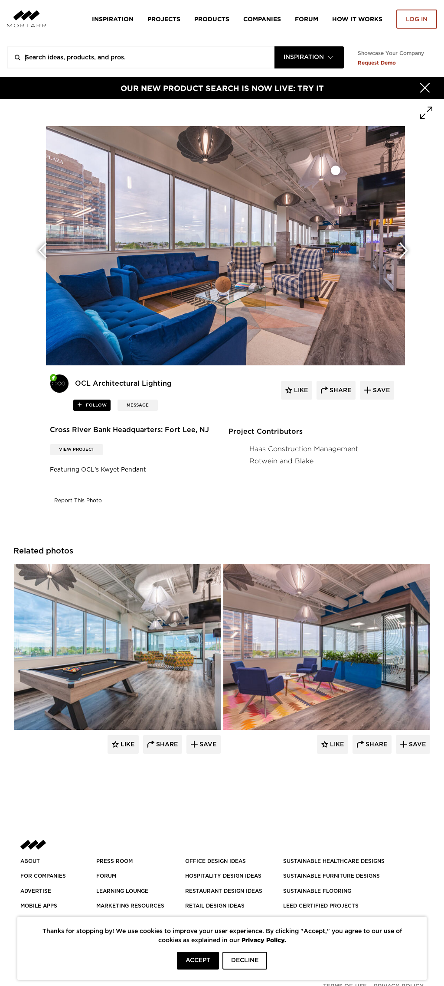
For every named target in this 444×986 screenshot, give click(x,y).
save (380, 390)
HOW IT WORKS (357, 19)
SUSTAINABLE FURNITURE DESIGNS (331, 876)
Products (211, 19)
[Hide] (425, 88)
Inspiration (113, 19)
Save (207, 745)
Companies (262, 19)
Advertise (35, 891)
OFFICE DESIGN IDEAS (215, 861)
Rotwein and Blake (281, 461)
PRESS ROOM (114, 861)
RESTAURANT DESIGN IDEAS (223, 891)
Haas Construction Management (303, 448)
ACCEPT (198, 960)
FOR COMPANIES (43, 876)
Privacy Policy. (264, 940)
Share (166, 745)
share (339, 390)
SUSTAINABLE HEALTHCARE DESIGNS (334, 861)
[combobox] (309, 57)
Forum (306, 19)
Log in (417, 19)
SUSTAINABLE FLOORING (317, 891)
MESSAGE (138, 405)
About (30, 861)
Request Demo (377, 62)
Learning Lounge (122, 891)
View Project (76, 449)
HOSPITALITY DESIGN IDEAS (223, 876)
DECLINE (244, 960)
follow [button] (96, 405)
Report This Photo (78, 500)
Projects (163, 19)
